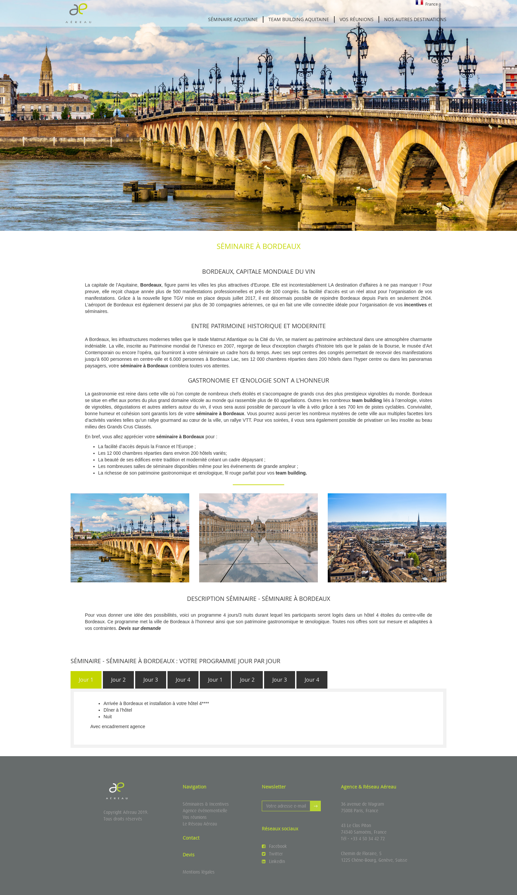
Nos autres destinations (415, 19)
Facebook (274, 846)
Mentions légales (199, 872)
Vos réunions (357, 19)
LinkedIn (273, 861)
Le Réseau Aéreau (200, 823)
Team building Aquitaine (298, 19)
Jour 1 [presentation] (86, 679)
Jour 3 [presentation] (150, 679)
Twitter (272, 853)
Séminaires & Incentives (206, 804)
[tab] (86, 680)
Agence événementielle (205, 810)
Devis (189, 854)
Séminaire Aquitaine (233, 19)
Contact (191, 838)
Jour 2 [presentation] (118, 679)
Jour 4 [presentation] (183, 679)
